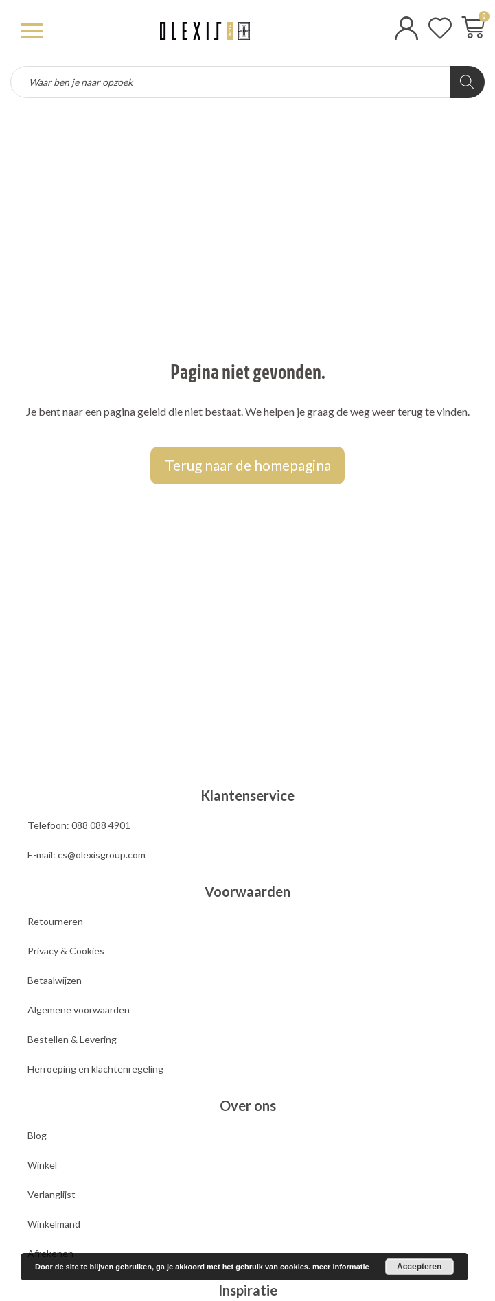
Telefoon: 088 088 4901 (78, 825)
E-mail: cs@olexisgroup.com (86, 854)
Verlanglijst (51, 1194)
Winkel (42, 1165)
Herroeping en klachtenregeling (95, 1069)
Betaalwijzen (54, 980)
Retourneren (55, 921)
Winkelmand (53, 1224)
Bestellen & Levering (72, 1039)
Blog (37, 1135)
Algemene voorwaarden (78, 1010)
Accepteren (419, 1266)
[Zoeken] (467, 82)
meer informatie (340, 1267)
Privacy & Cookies (65, 951)
